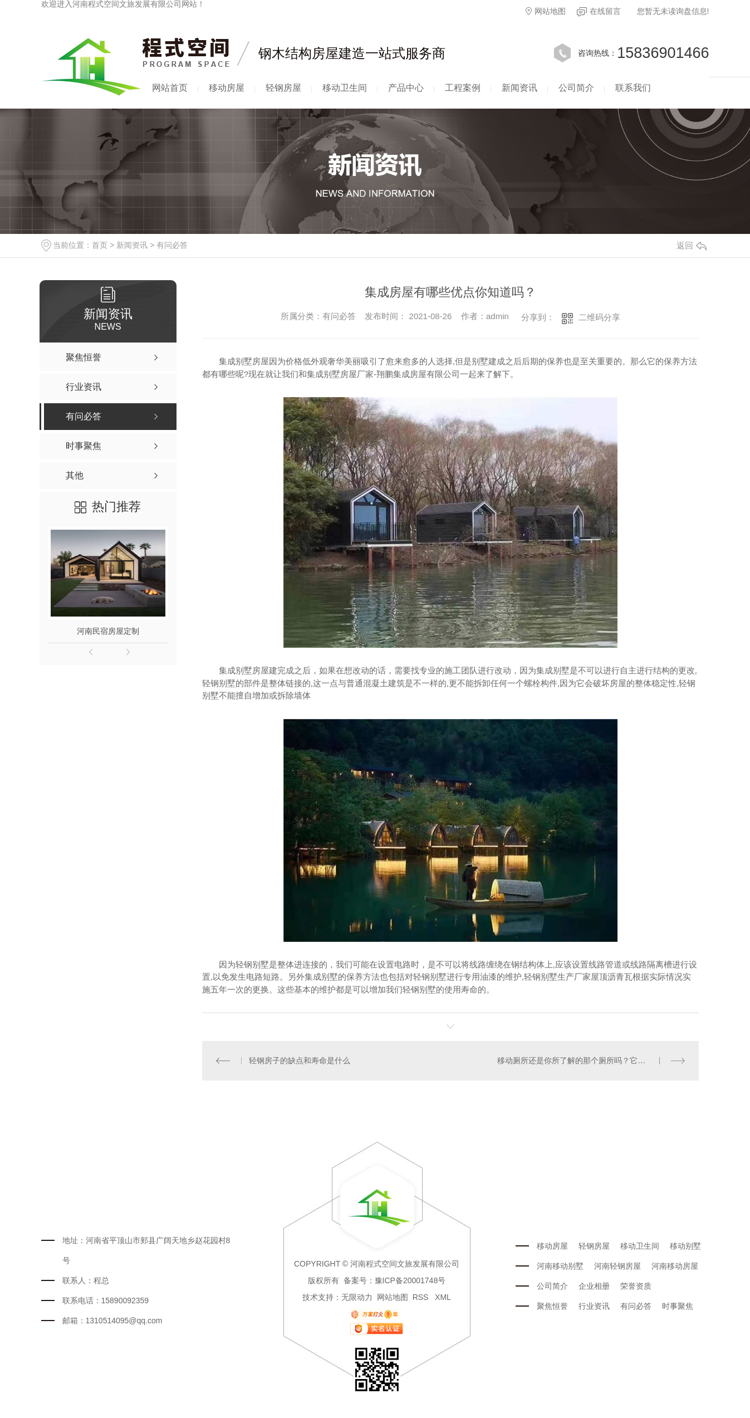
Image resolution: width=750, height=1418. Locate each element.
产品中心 (406, 87)
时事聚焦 (677, 1306)
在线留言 (599, 12)
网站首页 (170, 87)
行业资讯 (594, 1306)
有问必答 (172, 245)
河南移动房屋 (674, 1265)
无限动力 (356, 1297)
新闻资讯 (519, 87)
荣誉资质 (635, 1286)
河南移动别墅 (560, 1265)
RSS (422, 1297)
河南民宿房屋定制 (108, 631)
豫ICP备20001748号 (410, 1280)
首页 (99, 245)
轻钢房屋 (283, 87)
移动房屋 (226, 87)
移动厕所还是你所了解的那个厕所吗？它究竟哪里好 (587, 1060)
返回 (692, 245)
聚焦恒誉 (552, 1306)
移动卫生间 (344, 87)
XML (443, 1297)
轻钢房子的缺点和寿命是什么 (299, 1060)
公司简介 (576, 87)
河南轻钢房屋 (617, 1265)
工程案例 (463, 87)
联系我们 (633, 87)
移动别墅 (685, 1245)
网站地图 (546, 11)
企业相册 (594, 1286)
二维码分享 (599, 317)
